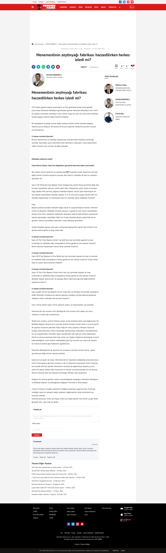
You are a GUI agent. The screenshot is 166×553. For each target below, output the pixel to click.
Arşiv (86, 515)
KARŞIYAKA (53, 511)
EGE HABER (98, 539)
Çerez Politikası (50, 2)
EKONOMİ (88, 7)
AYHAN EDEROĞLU (51, 44)
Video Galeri (71, 511)
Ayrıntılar (116, 550)
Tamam (123, 550)
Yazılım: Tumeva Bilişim (82, 544)
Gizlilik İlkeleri (61, 2)
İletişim (41, 2)
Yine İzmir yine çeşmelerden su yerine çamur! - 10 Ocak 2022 (52, 467)
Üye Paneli (88, 508)
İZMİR (80, 7)
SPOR (96, 7)
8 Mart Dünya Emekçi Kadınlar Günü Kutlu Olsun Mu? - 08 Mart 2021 (54, 474)
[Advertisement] (83, 27)
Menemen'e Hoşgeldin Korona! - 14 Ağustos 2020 (48, 481)
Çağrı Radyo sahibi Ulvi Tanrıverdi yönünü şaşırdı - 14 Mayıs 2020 (53, 488)
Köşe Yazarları (39, 44)
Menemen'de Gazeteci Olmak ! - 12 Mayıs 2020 (47, 491)
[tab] (37, 410)
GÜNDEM (73, 7)
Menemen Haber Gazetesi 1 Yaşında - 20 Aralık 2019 (49, 494)
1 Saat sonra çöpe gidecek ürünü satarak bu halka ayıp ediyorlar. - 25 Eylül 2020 (58, 477)
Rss (62, 533)
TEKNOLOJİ (112, 7)
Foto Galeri (70, 508)
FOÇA (51, 508)
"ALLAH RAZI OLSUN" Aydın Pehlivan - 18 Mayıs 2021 (49, 471)
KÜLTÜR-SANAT (38, 515)
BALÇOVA (36, 508)
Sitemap (67, 533)
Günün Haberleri (90, 511)
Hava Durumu (106, 508)
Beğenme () (51, 457)
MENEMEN (63, 7)
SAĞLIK (103, 7)
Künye (35, 2)
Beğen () (43, 457)
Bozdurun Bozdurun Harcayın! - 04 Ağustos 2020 (48, 484)
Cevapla (35, 457)
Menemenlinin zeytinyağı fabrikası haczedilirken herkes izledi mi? (78, 44)
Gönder (36, 435)
